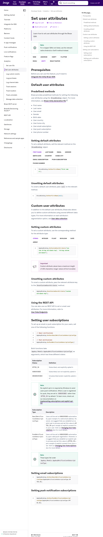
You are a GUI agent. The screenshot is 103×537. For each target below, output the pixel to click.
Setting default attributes (91, 26)
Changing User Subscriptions (65, 446)
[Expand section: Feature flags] (24, 56)
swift (54, 57)
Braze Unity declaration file (55, 101)
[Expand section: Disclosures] (24, 147)
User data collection (59, 218)
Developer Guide (36, 11)
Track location (11, 91)
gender (68, 152)
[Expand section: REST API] (24, 115)
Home (6, 10)
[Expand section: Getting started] (24, 15)
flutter (64, 57)
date (72, 238)
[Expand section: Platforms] (24, 29)
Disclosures (8, 148)
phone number (39, 163)
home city (59, 156)
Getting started (9, 15)
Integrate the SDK (10, 24)
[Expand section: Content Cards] (24, 38)
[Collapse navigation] (25, 10)
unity (43, 61)
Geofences (7, 125)
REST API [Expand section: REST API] (7, 115)
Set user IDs (10, 66)
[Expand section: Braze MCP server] (24, 104)
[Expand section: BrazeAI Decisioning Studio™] (24, 109)
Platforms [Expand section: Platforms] (7, 29)
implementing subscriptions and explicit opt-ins (56, 402)
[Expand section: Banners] (24, 33)
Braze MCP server (10, 104)
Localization (8, 120)
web (34, 57)
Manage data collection (14, 99)
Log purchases (11, 78)
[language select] (53, 4)
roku (35, 61)
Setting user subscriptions (91, 50)
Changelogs (8, 143)
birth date (37, 156)
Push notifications (10, 47)
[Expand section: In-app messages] (24, 43)
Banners (7, 33)
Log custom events (13, 74)
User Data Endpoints (39, 312)
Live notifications (10, 52)
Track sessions (11, 87)
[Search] (60, 3)
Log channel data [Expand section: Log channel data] (12, 82)
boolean (63, 238)
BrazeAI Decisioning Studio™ (11, 110)
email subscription (40, 159)
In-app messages (10, 43)
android (44, 57)
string (35, 238)
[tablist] (54, 157)
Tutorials (7, 20)
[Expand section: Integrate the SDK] (24, 24)
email (59, 152)
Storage (7, 129)
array (35, 242)
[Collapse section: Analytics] (24, 61)
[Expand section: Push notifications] (24, 47)
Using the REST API (90, 46)
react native (55, 61)
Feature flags (8, 57)
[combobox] (73, 3)
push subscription (59, 159)
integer (45, 238)
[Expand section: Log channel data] (24, 82)
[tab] (37, 152)
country (48, 156)
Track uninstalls (11, 95)
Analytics (7, 61)
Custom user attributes (90, 34)
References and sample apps (14, 138)
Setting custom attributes (91, 38)
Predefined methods (90, 22)
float (54, 238)
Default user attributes (90, 19)
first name (37, 152)
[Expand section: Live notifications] (24, 52)
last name (49, 152)
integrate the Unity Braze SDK (43, 77)
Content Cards (9, 38)
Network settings (10, 134)
